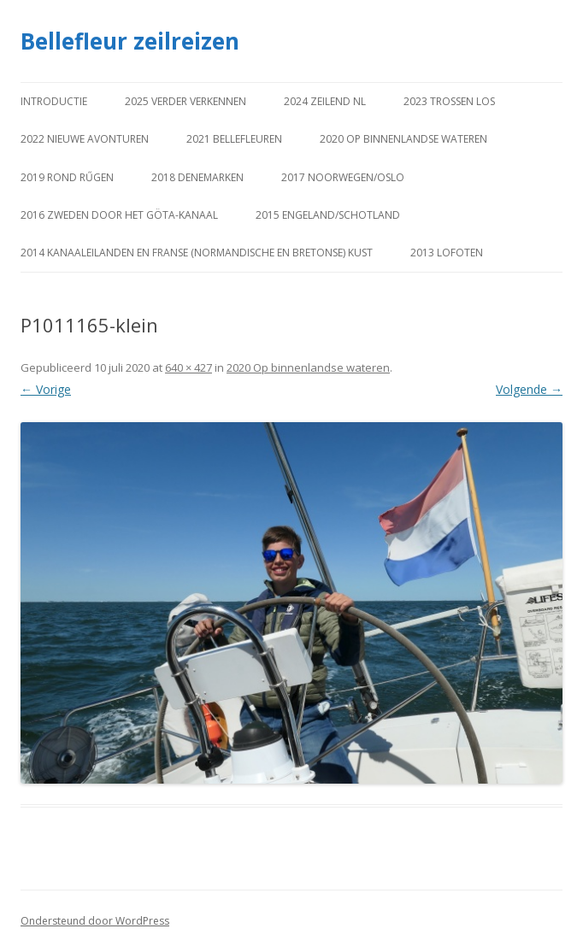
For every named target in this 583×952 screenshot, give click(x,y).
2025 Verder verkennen (185, 101)
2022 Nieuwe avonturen (85, 139)
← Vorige (46, 389)
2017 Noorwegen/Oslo (342, 177)
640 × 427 (188, 367)
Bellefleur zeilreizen (130, 41)
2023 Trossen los (449, 101)
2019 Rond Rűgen (67, 177)
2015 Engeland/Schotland (328, 215)
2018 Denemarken (197, 177)
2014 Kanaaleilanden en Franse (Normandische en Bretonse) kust (197, 252)
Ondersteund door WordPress (95, 921)
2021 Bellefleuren (234, 139)
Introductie (54, 101)
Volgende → (529, 389)
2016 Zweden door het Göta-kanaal (119, 215)
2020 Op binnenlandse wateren (403, 139)
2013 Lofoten (446, 252)
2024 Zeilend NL (325, 101)
